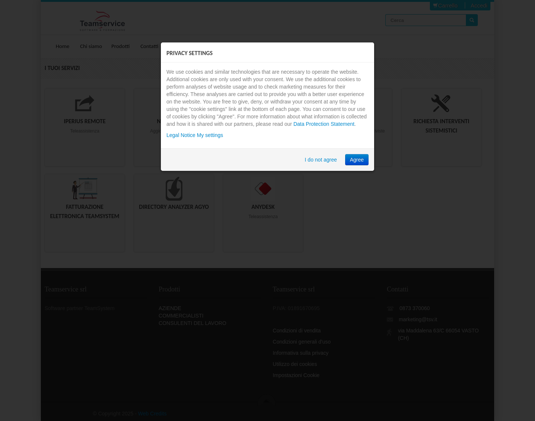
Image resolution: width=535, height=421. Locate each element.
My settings (210, 135)
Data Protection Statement (324, 124)
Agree (357, 160)
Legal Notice (180, 135)
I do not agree (321, 160)
